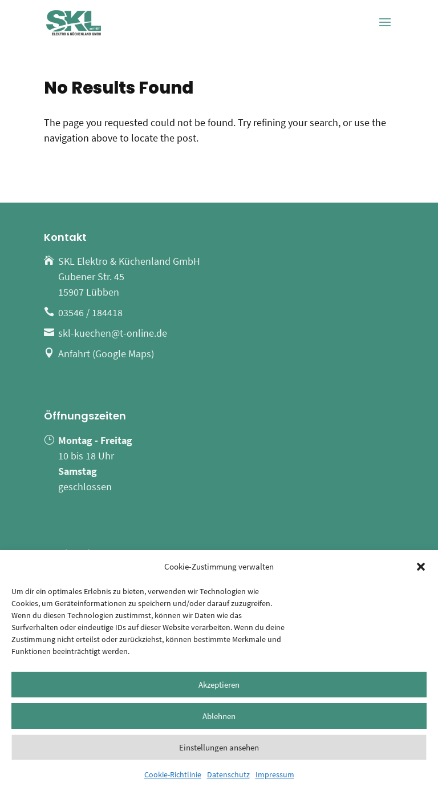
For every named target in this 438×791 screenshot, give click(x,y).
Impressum (275, 774)
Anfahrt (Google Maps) (106, 353)
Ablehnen (219, 716)
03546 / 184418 (90, 312)
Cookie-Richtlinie (172, 774)
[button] (421, 566)
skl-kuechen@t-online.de (112, 333)
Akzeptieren (219, 684)
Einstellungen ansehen (219, 747)
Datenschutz (228, 774)
